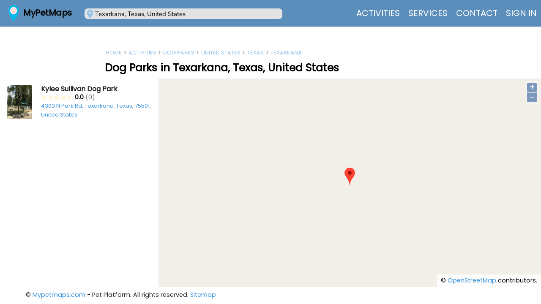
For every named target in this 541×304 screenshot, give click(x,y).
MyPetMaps (47, 13)
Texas (255, 53)
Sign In (521, 13)
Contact (476, 13)
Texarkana (286, 53)
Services (428, 13)
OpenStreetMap (472, 280)
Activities (378, 13)
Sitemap (203, 294)
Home (114, 53)
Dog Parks (178, 53)
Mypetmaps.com (59, 294)
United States (220, 53)
